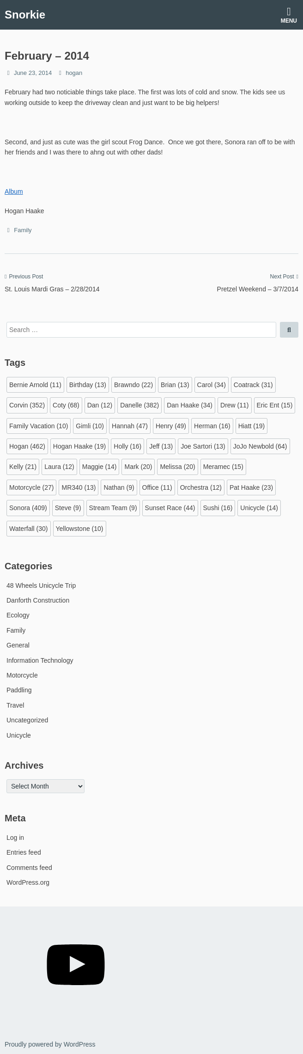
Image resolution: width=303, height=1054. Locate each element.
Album (14, 191)
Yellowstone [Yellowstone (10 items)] (79, 528)
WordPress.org (27, 882)
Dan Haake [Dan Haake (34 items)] (189, 405)
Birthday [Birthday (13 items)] (87, 384)
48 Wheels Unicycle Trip (41, 585)
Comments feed (29, 867)
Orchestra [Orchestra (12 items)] (201, 487)
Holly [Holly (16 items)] (127, 446)
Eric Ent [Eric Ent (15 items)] (275, 405)
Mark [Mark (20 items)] (138, 466)
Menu (289, 15)
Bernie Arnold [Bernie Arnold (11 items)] (35, 384)
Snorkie (25, 14)
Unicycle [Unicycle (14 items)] (259, 508)
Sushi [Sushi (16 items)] (218, 508)
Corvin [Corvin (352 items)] (27, 405)
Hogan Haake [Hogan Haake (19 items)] (79, 446)
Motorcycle (22, 675)
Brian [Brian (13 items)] (175, 384)
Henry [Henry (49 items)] (171, 426)
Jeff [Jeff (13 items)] (161, 446)
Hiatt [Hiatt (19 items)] (251, 426)
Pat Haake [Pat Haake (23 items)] (251, 487)
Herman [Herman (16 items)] (212, 426)
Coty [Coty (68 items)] (66, 405)
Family (22, 230)
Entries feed (23, 852)
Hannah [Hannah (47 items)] (130, 426)
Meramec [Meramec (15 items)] (223, 466)
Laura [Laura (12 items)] (59, 466)
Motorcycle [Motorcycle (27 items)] (31, 487)
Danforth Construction (37, 600)
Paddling (19, 690)
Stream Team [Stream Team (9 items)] (113, 508)
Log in (15, 837)
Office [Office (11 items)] (157, 487)
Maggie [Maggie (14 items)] (99, 466)
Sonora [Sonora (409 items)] (28, 508)
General (18, 645)
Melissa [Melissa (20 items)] (177, 466)
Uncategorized (27, 720)
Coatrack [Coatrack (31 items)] (253, 384)
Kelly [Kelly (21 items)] (22, 466)
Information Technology (39, 660)
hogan (74, 72)
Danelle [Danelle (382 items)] (139, 405)
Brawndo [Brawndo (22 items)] (133, 384)
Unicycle (18, 735)
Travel (15, 705)
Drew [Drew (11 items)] (234, 405)
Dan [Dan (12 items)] (99, 405)
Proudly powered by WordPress (50, 1044)
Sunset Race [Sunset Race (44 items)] (170, 508)
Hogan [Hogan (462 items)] (27, 446)
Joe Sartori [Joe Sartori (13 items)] (203, 446)
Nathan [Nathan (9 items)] (118, 487)
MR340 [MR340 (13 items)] (78, 487)
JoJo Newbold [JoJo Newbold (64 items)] (260, 446)
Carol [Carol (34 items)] (211, 384)
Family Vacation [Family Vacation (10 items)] (38, 426)
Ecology (18, 615)
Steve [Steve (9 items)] (68, 508)
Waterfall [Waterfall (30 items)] (28, 528)
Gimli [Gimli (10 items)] (90, 426)
